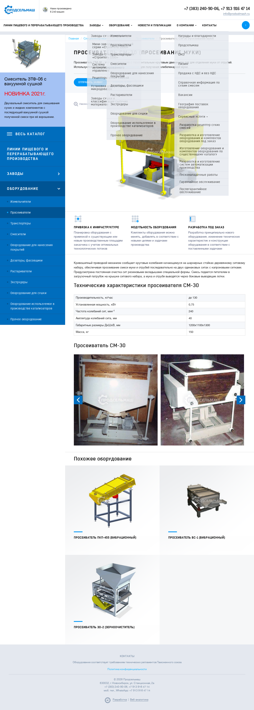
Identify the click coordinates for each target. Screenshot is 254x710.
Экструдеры (19, 282)
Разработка (120, 699)
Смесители (18, 234)
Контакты (209, 25)
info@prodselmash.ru (236, 13)
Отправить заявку (90, 82)
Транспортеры (20, 223)
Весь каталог (26, 134)
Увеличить (85, 104)
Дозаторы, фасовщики (26, 260)
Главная (74, 38)
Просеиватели (20, 212)
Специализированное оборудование (107, 38)
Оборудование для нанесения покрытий (31, 247)
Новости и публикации (154, 25)
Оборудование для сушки (28, 293)
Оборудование (120, 25)
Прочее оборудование (26, 319)
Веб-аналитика (139, 699)
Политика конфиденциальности (127, 669)
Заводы (96, 25)
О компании (186, 25)
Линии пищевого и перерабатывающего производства (43, 25)
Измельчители (20, 202)
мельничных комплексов (123, 67)
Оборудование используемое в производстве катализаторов (32, 306)
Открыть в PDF (122, 82)
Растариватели (20, 271)
